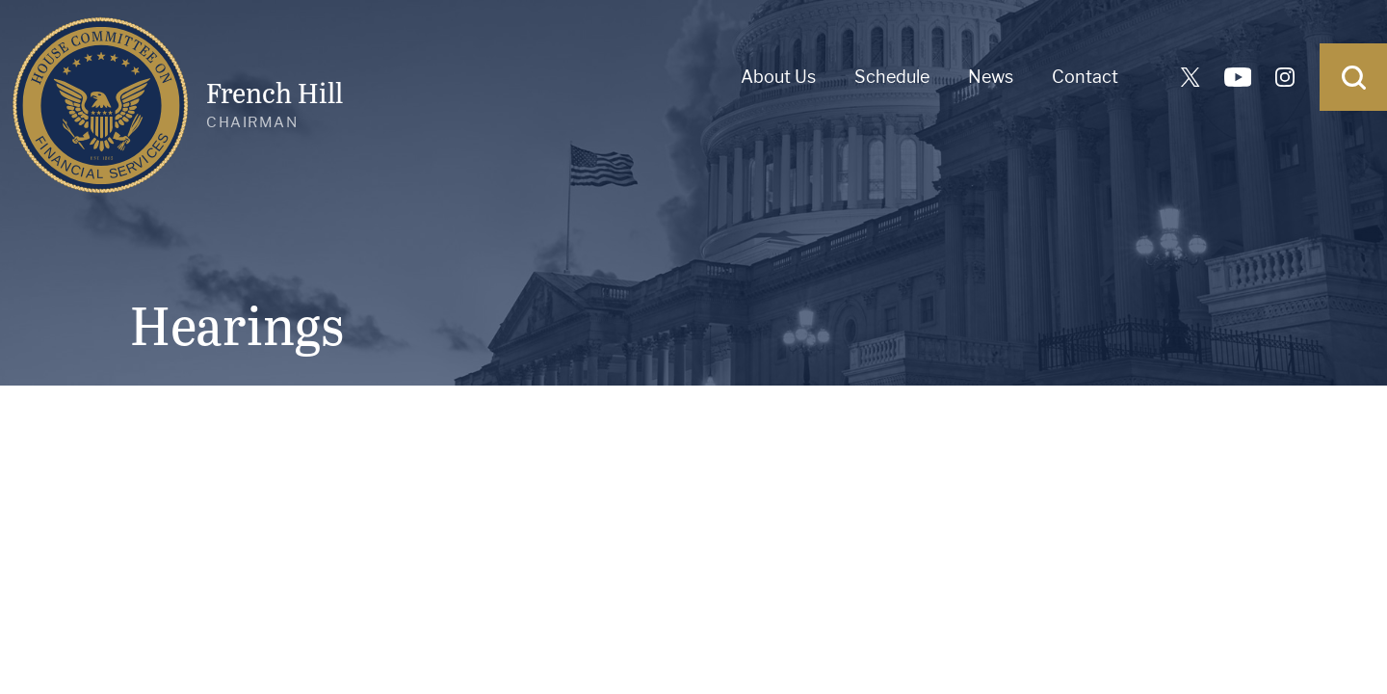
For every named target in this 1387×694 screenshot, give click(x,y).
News (990, 77)
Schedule (891, 77)
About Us (778, 77)
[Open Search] (1353, 77)
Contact (1085, 77)
